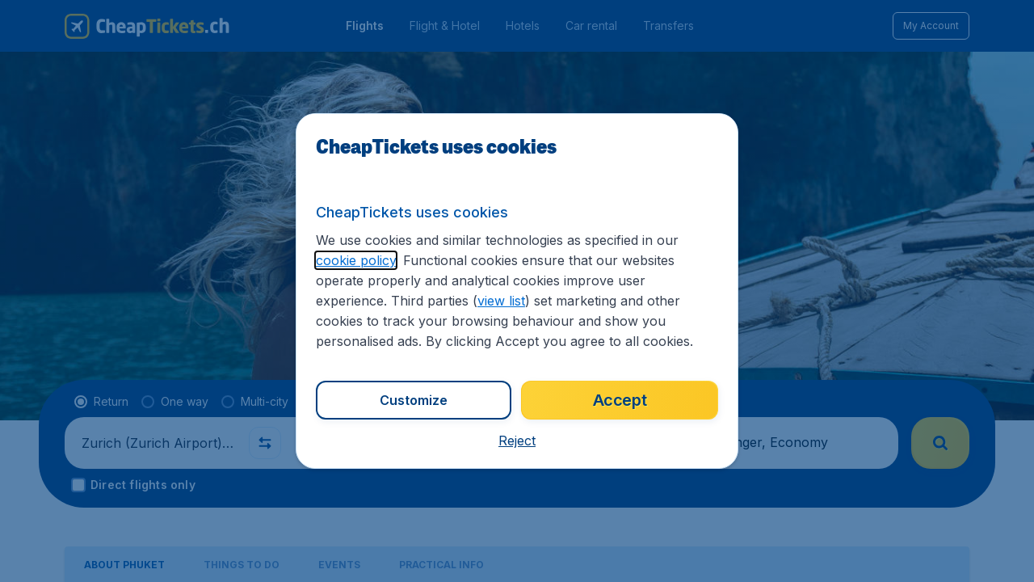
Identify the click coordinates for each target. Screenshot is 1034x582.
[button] (517, 440)
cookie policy (356, 260)
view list (501, 301)
